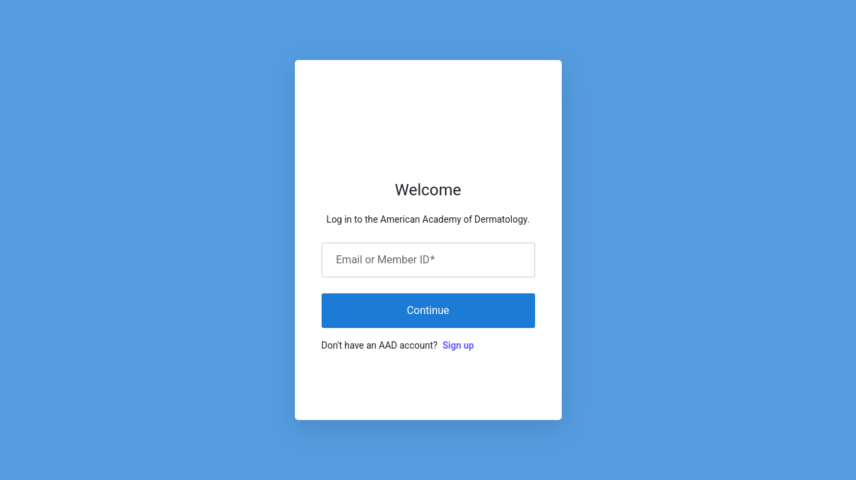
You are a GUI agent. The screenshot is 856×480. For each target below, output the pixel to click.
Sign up (458, 345)
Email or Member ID (385, 260)
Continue (428, 310)
